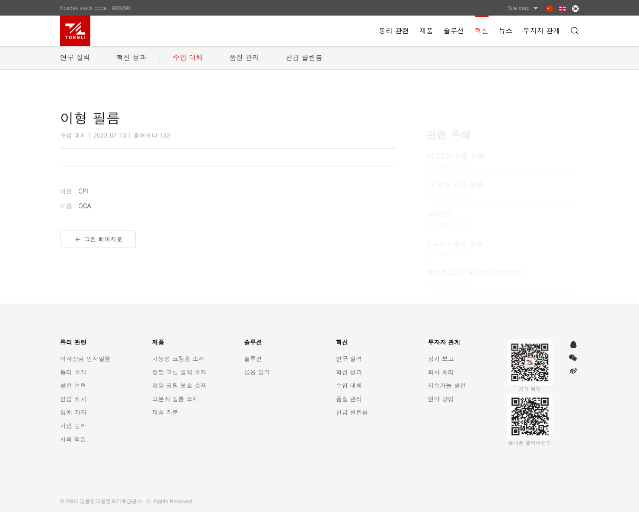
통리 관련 (394, 30)
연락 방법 (441, 398)
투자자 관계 (541, 30)
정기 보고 (441, 358)
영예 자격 (73, 412)
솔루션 (454, 30)
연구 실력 (75, 57)
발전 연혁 (73, 385)
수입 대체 (188, 57)
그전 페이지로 (97, 245)
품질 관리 (244, 57)
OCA (75, 211)
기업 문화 (73, 425)
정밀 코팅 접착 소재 (179, 372)
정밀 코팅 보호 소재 (179, 385)
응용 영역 (257, 372)
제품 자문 (165, 412)
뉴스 (506, 30)
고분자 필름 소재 (175, 398)
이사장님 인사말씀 (85, 358)
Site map (524, 7)
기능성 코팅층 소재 (178, 358)
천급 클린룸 (303, 57)
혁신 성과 (131, 57)
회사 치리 (441, 372)
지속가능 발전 (447, 385)
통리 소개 (73, 372)
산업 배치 (73, 398)
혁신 (482, 30)
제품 (426, 30)
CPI (74, 196)
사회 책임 (73, 439)
